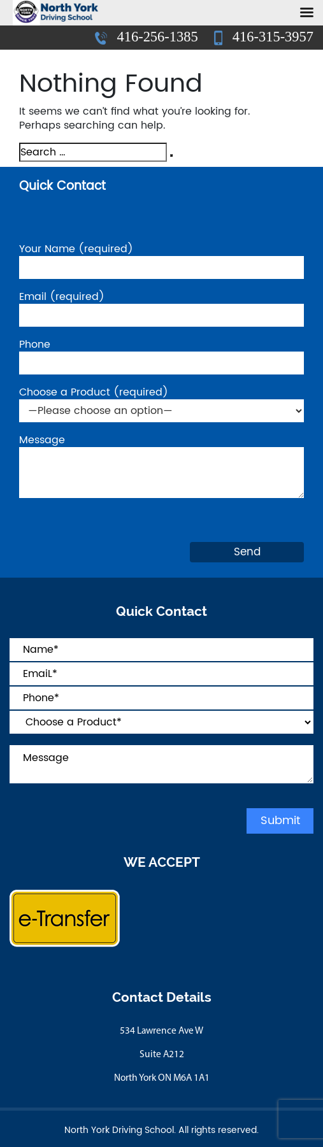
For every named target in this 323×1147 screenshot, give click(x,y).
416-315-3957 (263, 37)
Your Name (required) (161, 259)
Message (161, 467)
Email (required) (161, 307)
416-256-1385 (148, 37)
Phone (161, 354)
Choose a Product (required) (161, 402)
